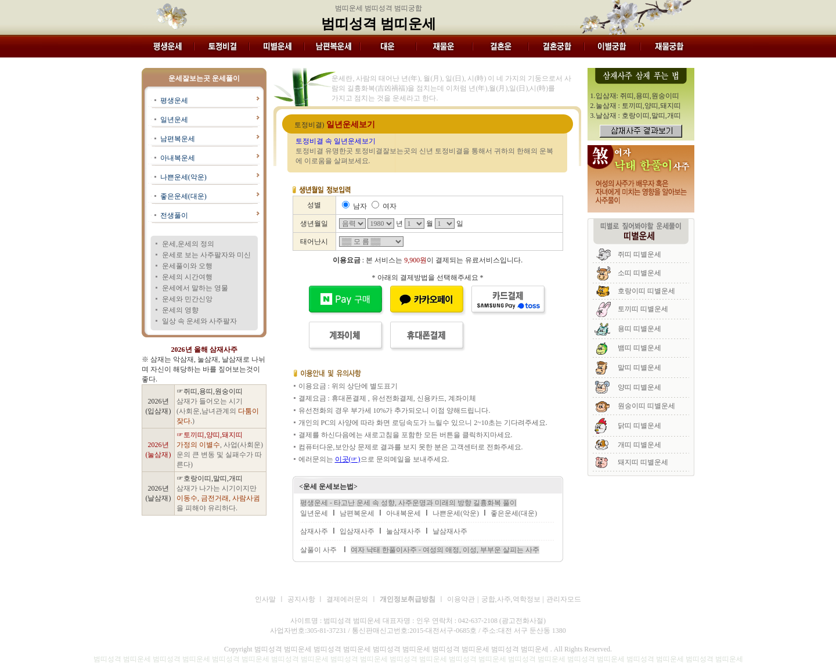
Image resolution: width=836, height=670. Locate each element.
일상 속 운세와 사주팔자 (199, 321)
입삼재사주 (357, 531)
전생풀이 (174, 215)
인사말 (265, 599)
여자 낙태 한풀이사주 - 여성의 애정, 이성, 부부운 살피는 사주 (445, 550)
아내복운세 (177, 158)
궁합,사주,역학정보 (510, 599)
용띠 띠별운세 (639, 329)
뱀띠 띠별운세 (639, 348)
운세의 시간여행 (187, 277)
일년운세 (174, 120)
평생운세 (174, 100)
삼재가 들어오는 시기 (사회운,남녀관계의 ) (217, 411)
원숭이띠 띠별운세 (646, 406)
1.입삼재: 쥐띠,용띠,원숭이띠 (634, 96)
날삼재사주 (450, 531)
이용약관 (461, 599)
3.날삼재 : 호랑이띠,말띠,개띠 (635, 115)
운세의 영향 (180, 310)
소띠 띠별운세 (639, 273)
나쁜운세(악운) (183, 177)
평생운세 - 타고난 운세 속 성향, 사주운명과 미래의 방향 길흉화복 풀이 (408, 503)
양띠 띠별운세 (639, 387)
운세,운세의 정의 (188, 244)
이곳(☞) (348, 459)
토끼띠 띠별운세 (643, 309)
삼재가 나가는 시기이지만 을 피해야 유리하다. (218, 498)
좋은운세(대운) (183, 196)
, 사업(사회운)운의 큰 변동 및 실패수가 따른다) (219, 455)
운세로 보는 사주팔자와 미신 (206, 255)
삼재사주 (314, 531)
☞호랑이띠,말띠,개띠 (209, 478)
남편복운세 (177, 139)
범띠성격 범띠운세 (378, 23)
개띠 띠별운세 (639, 445)
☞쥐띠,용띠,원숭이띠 (209, 391)
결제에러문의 (347, 599)
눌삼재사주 (403, 531)
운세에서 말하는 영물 (195, 288)
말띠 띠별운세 (639, 367)
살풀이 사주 (318, 550)
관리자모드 (563, 599)
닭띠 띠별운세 (639, 426)
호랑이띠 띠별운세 (646, 291)
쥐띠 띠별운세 (639, 254)
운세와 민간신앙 (187, 299)
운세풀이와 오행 (187, 266)
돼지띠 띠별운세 (643, 462)
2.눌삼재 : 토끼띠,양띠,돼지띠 (635, 106)
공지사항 (302, 599)
